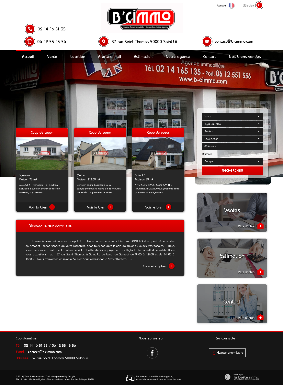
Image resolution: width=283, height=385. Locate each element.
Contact (209, 56)
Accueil (28, 56)
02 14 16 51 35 (52, 29)
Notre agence (178, 56)
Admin (74, 379)
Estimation (143, 56)
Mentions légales (37, 379)
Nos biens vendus (245, 56)
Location (77, 56)
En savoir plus (159, 266)
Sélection (248, 5)
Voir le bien (42, 207)
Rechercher (232, 170)
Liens (66, 379)
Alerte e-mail (109, 56)
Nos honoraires (54, 379)
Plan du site (21, 379)
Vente (52, 56)
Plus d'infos (251, 226)
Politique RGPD (86, 379)
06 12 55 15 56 (51, 41)
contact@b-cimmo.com (234, 41)
